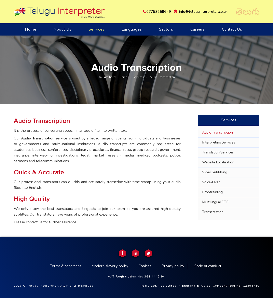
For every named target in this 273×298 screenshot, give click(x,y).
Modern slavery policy (110, 265)
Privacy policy (173, 265)
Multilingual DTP (215, 202)
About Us (62, 29)
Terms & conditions (65, 265)
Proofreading (212, 192)
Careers (197, 29)
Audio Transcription (217, 132)
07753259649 (157, 11)
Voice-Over (211, 182)
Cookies (145, 265)
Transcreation (212, 212)
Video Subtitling (214, 172)
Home (123, 77)
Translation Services (218, 152)
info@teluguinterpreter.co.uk (201, 11)
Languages (132, 29)
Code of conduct (207, 265)
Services (97, 29)
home (30, 29)
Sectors (166, 29)
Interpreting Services (218, 142)
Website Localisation (218, 162)
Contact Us (232, 29)
